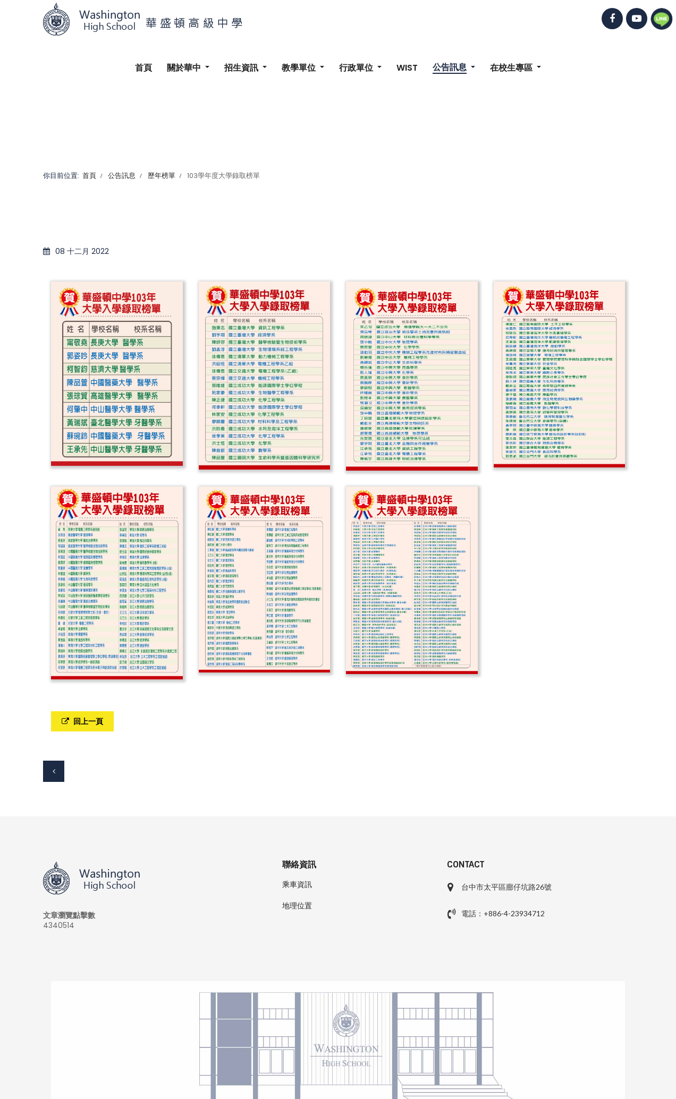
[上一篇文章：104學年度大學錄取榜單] (53, 771)
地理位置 (297, 905)
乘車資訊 (297, 884)
